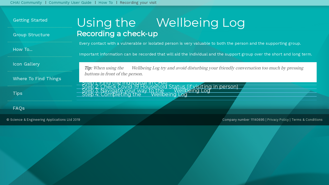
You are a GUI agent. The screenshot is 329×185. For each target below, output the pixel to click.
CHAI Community (26, 2)
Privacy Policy (278, 120)
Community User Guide (70, 2)
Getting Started (30, 20)
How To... (22, 49)
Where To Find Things (37, 78)
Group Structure (31, 34)
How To (105, 2)
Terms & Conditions (307, 120)
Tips (17, 93)
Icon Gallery (26, 64)
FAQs (19, 108)
